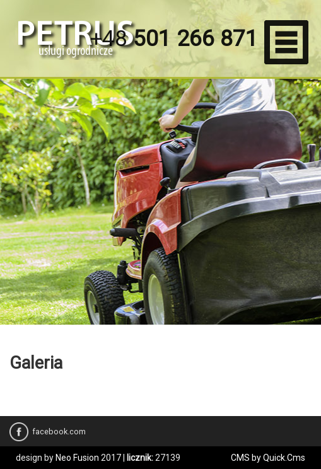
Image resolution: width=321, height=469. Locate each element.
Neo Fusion (77, 458)
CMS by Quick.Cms (268, 458)
